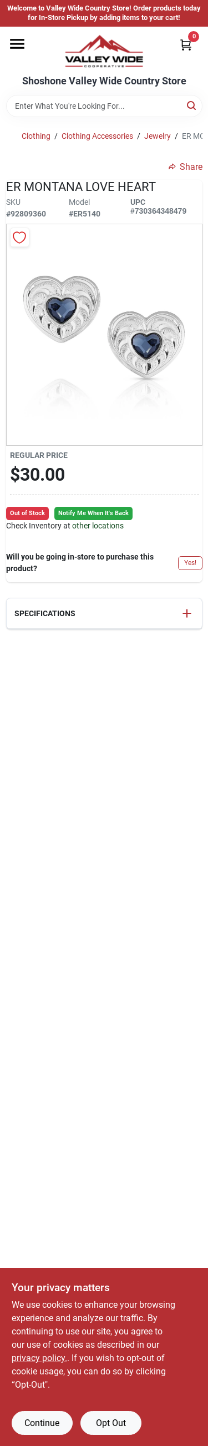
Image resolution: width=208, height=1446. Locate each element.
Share (185, 167)
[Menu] (17, 44)
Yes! (190, 563)
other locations (98, 525)
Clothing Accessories (97, 136)
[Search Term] (104, 106)
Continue (41, 1423)
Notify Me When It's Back (93, 513)
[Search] (192, 105)
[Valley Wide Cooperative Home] (104, 51)
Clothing (36, 136)
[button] (104, 613)
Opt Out (111, 1423)
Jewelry (157, 136)
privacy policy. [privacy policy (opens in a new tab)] (39, 1358)
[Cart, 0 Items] (185, 45)
